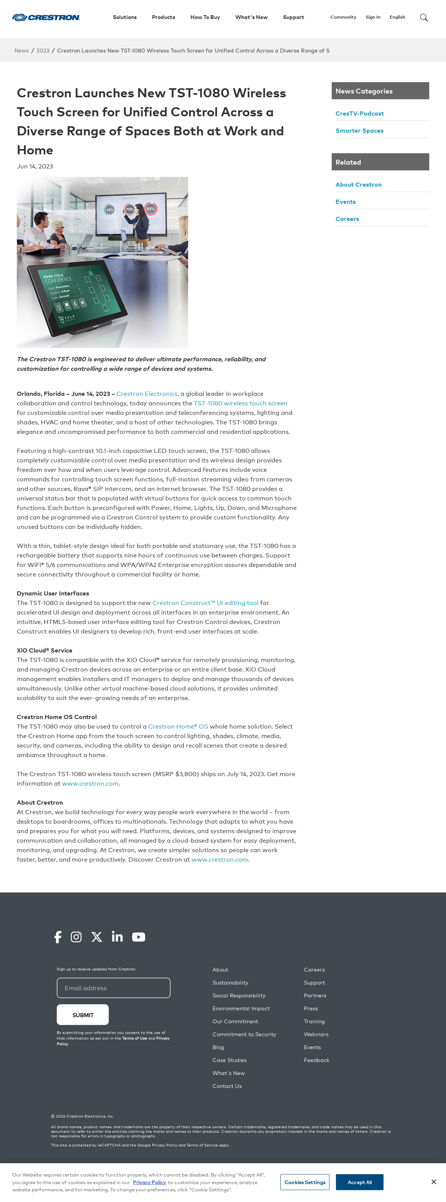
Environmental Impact (241, 1008)
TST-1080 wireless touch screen (241, 403)
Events (346, 201)
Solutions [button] (125, 17)
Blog (218, 1047)
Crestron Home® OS (178, 726)
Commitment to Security (244, 1034)
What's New (251, 17)
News (21, 50)
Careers (347, 218)
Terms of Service (202, 1145)
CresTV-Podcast (360, 113)
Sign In (373, 17)
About (220, 969)
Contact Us (227, 1086)
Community (343, 17)
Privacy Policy (164, 1145)
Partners (315, 995)
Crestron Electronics (147, 393)
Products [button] (163, 17)
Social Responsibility (239, 995)
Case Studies (230, 1060)
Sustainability (230, 982)
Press (311, 1008)
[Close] (433, 1182)
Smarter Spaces (360, 130)
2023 (43, 50)
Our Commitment (235, 1021)
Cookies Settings (305, 1182)
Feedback (316, 1060)
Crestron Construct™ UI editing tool (205, 602)
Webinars (316, 1034)
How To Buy (205, 17)
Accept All (360, 1182)
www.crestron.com (90, 783)
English (397, 17)
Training (314, 1021)
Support (314, 982)
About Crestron (359, 184)
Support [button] (293, 17)
